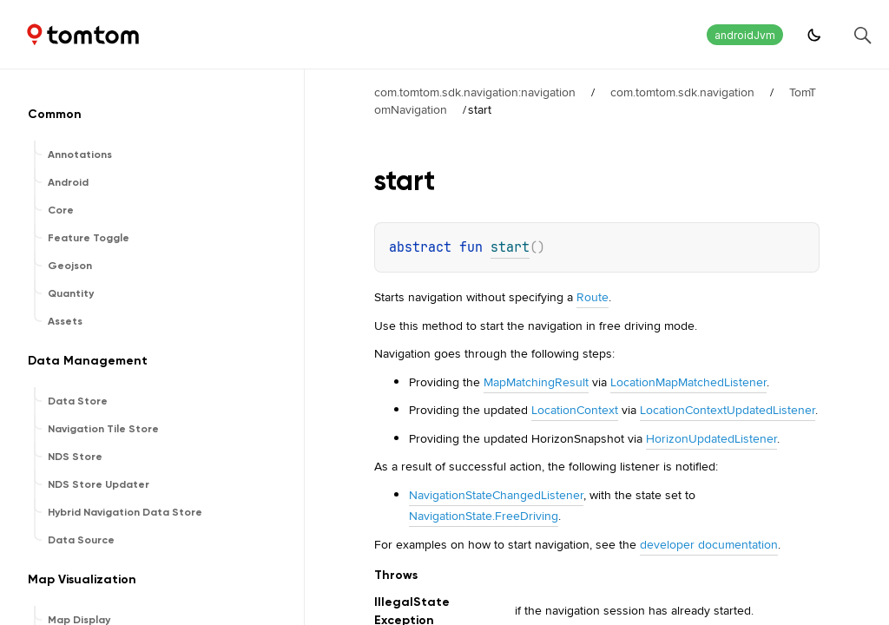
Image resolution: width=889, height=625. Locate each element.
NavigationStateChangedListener (496, 494)
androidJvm (744, 35)
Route (592, 297)
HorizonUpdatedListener (711, 438)
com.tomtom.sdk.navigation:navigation (475, 92)
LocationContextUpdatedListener (727, 409)
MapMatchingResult (536, 382)
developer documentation (709, 544)
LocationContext (574, 409)
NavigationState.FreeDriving (483, 515)
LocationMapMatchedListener (688, 382)
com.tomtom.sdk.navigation (682, 92)
